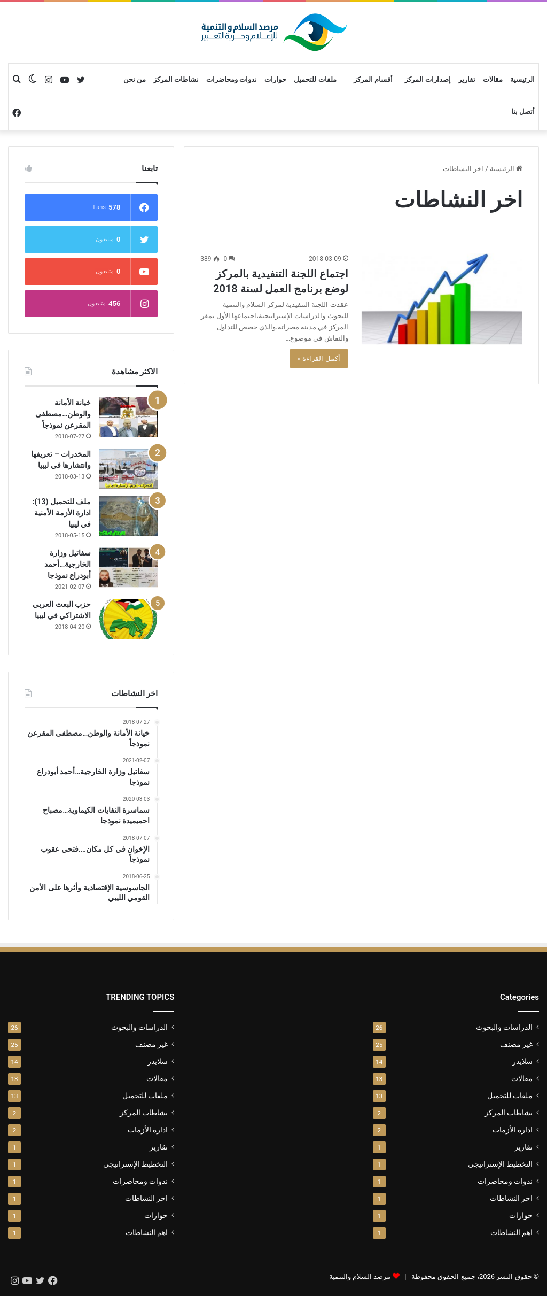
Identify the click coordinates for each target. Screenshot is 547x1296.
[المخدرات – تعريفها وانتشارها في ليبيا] (128, 469)
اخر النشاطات (511, 1198)
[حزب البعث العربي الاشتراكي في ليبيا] (128, 619)
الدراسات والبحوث (504, 1027)
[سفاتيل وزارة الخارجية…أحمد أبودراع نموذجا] (128, 567)
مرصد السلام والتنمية (359, 1276)
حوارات (275, 79)
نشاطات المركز (176, 79)
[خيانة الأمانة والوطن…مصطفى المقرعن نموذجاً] (128, 417)
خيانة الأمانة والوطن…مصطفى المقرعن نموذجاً (63, 413)
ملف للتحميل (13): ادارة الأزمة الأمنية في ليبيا (62, 512)
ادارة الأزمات (513, 1129)
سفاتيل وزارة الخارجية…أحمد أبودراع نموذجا (67, 564)
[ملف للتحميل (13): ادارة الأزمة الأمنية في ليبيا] (128, 516)
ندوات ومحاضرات (231, 79)
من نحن (134, 79)
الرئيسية (522, 79)
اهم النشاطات (511, 1232)
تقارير (466, 79)
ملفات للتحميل (315, 79)
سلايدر (522, 1061)
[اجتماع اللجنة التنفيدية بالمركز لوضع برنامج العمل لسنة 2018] (442, 298)
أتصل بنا (523, 111)
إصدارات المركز (427, 79)
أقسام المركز (373, 79)
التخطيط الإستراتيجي (500, 1164)
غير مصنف (516, 1044)
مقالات (493, 79)
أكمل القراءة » (319, 358)
